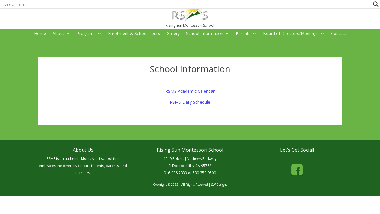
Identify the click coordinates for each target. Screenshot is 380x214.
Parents (243, 34)
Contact (338, 34)
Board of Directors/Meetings (291, 34)
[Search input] (187, 4)
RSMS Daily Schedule (190, 102)
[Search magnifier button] (376, 4)
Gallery (173, 34)
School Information (204, 34)
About (58, 34)
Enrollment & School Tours (134, 34)
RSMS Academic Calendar (190, 91)
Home (40, 34)
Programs (86, 34)
